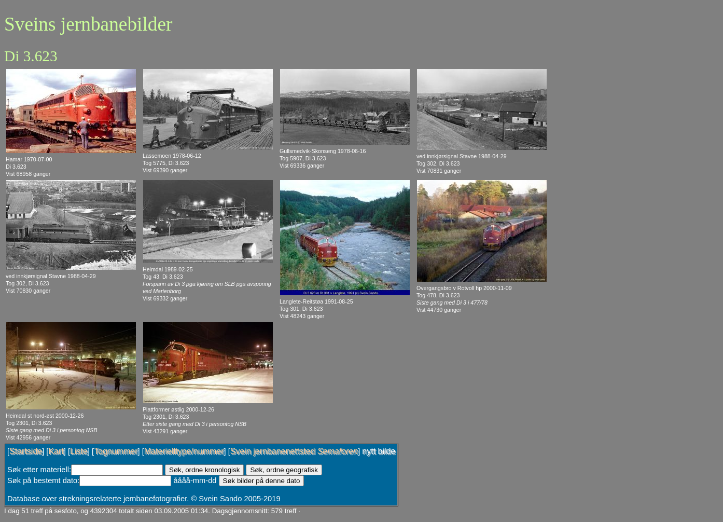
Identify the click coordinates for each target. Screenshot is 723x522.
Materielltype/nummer (184, 451)
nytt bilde (378, 451)
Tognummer (115, 451)
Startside (25, 451)
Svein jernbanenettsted (294, 451)
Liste (79, 451)
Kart (55, 451)
